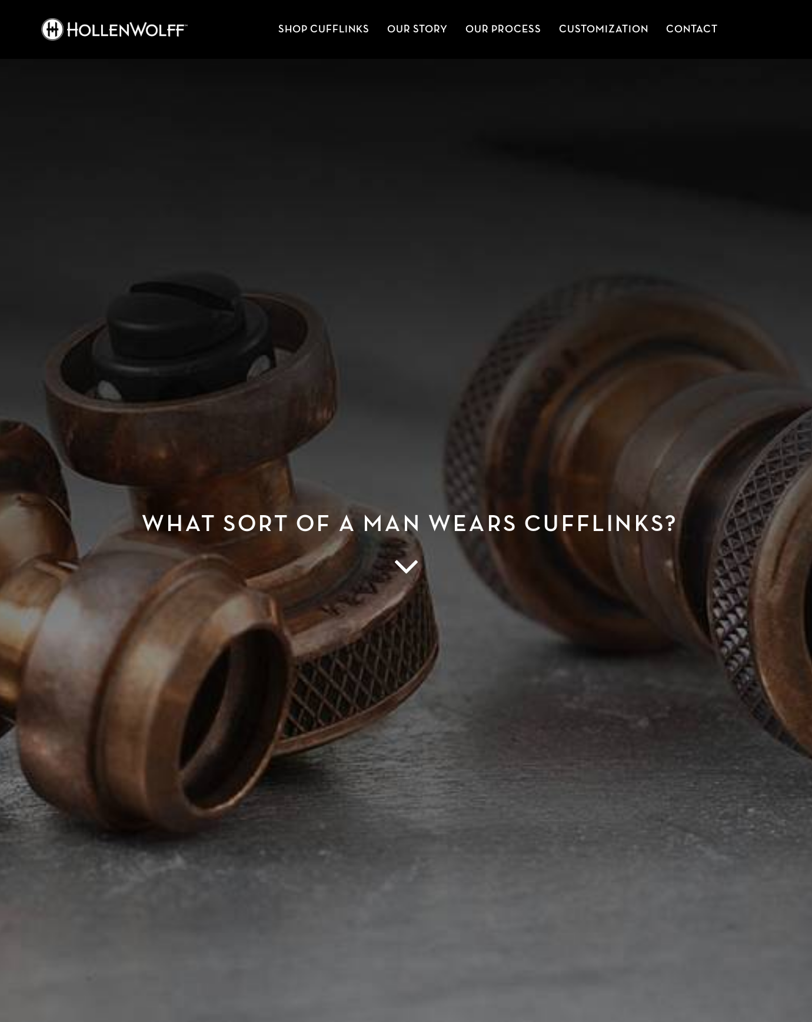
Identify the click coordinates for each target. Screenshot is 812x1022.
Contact (692, 29)
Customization (603, 29)
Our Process (503, 29)
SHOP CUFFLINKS (324, 29)
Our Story (417, 29)
